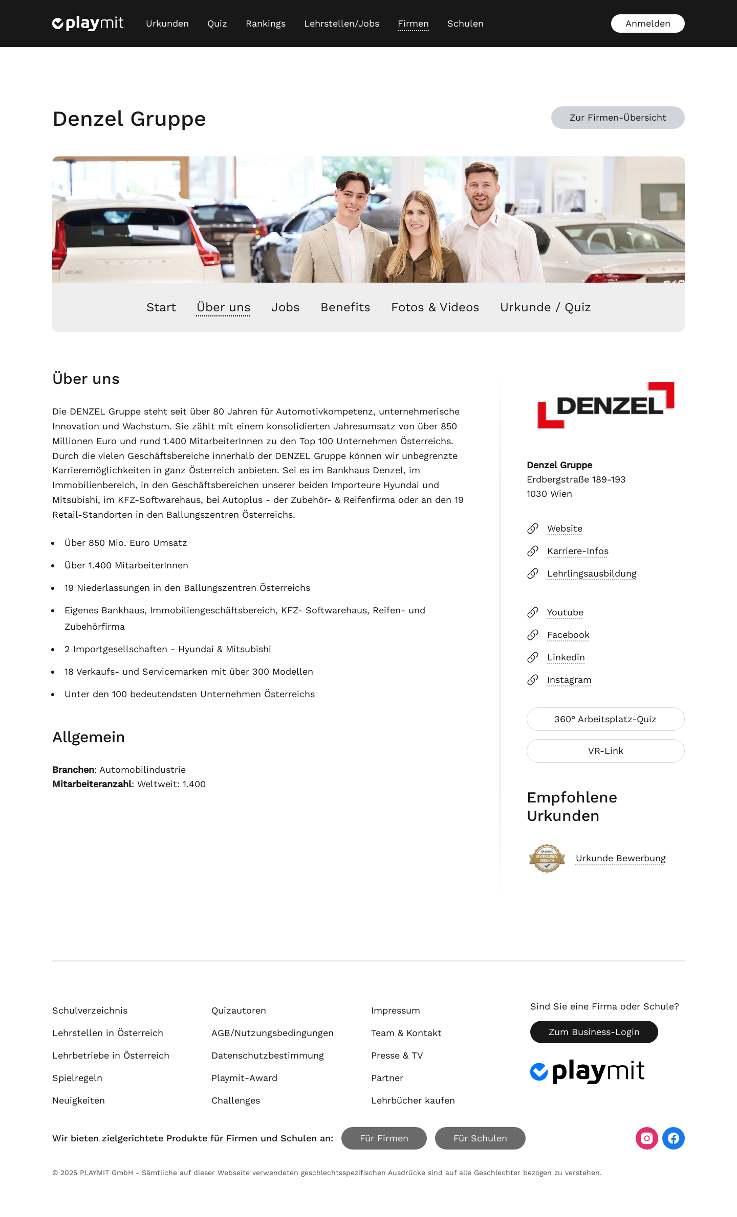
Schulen (465, 23)
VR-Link (605, 750)
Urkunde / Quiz (545, 307)
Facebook (558, 635)
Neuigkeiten (78, 1100)
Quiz (217, 23)
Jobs (285, 307)
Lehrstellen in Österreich (107, 1032)
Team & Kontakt (406, 1032)
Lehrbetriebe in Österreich (110, 1055)
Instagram (559, 680)
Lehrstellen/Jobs (341, 23)
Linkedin (556, 657)
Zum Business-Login (594, 1031)
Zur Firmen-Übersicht (618, 117)
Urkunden (167, 23)
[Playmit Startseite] (87, 23)
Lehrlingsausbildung (582, 573)
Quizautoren (238, 1010)
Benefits (345, 307)
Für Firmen (384, 1138)
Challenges (235, 1100)
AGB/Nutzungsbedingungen (272, 1032)
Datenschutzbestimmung (267, 1055)
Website (554, 528)
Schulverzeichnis (89, 1010)
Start (161, 307)
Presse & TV (397, 1055)
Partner (387, 1077)
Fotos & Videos (435, 307)
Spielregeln (77, 1077)
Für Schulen (480, 1138)
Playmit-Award (244, 1077)
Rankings (266, 23)
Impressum (395, 1010)
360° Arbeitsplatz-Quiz (605, 719)
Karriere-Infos (568, 551)
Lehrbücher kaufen (413, 1100)
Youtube (555, 612)
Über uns (224, 307)
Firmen (413, 23)
